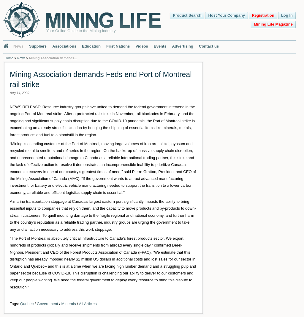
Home (9, 58)
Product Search (187, 15)
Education (91, 46)
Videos (141, 46)
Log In (287, 15)
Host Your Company (226, 15)
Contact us (209, 46)
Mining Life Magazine (273, 24)
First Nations (118, 46)
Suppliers (38, 46)
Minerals (68, 304)
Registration (263, 15)
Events (160, 46)
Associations (64, 46)
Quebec (27, 304)
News (18, 46)
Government (47, 304)
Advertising (182, 46)
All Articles (88, 304)
